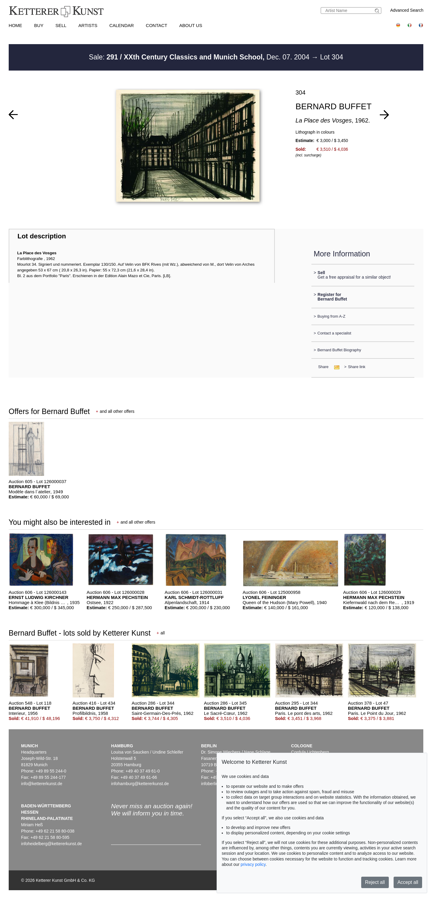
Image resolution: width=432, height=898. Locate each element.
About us (190, 25)
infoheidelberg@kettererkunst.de (51, 843)
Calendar (121, 25)
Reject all (375, 882)
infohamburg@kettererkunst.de (140, 783)
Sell (61, 25)
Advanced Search (407, 10)
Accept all (408, 882)
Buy (39, 25)
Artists (87, 25)
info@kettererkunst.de (41, 783)
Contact (156, 25)
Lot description (41, 236)
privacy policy (253, 864)
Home (15, 25)
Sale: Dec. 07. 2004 (200, 57)
